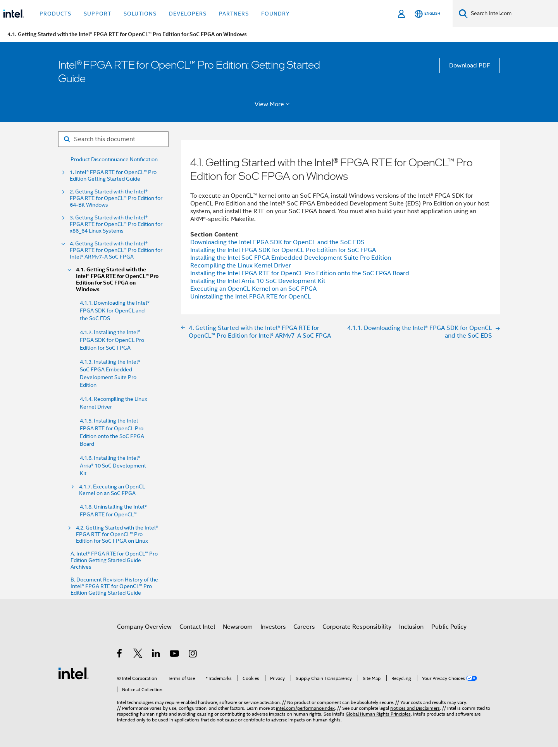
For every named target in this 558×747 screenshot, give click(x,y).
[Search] (463, 13)
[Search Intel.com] (513, 13)
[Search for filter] (113, 139)
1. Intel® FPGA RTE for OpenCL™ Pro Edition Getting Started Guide (113, 175)
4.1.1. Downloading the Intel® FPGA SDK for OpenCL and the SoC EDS (115, 310)
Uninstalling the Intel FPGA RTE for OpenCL (250, 296)
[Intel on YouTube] (175, 655)
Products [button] (55, 13)
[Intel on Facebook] (120, 655)
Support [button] (97, 13)
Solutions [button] (140, 13)
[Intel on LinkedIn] (156, 655)
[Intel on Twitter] (138, 655)
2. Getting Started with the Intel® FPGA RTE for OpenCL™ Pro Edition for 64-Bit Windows (116, 198)
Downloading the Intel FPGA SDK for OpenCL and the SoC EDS (277, 242)
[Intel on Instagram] (193, 655)
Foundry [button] (275, 13)
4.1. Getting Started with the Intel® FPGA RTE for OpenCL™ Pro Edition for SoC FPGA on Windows (117, 279)
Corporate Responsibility (356, 627)
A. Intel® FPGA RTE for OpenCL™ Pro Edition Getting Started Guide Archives (114, 560)
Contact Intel (197, 627)
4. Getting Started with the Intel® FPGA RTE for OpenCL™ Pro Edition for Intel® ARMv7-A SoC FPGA (116, 250)
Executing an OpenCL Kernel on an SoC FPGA (253, 289)
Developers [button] (188, 13)
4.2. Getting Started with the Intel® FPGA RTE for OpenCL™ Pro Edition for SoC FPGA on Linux (117, 534)
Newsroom (238, 627)
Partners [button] (234, 13)
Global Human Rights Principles (378, 714)
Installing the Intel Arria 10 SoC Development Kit (258, 281)
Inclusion (411, 627)
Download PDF (469, 65)
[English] (427, 13)
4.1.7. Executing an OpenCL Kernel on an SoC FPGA (112, 490)
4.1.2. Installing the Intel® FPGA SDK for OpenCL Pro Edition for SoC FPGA (112, 340)
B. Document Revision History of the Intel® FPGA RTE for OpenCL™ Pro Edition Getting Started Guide (114, 586)
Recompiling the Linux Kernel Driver (240, 265)
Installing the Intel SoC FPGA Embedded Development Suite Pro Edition (290, 258)
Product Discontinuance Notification (114, 159)
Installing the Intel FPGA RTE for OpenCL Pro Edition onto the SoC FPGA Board (299, 273)
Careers (304, 627)
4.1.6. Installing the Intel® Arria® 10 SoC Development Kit (113, 465)
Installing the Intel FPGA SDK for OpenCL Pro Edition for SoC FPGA (283, 250)
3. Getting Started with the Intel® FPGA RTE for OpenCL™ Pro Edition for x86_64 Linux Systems (116, 224)
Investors (273, 627)
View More (273, 104)
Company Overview (144, 627)
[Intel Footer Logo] (73, 673)
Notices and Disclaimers (415, 708)
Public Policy (449, 627)
